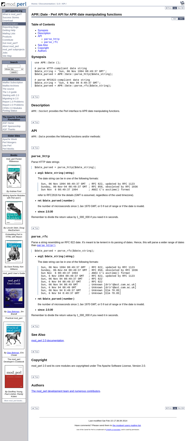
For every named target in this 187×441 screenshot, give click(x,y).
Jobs (5, 52)
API (40, 36)
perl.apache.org (14, 11)
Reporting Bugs (10, 27)
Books (14, 155)
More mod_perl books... (14, 401)
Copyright (43, 48)
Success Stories (11, 17)
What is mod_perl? (12, 14)
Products (7, 36)
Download (8, 20)
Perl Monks (8, 148)
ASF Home (8, 123)
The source (8, 89)
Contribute (8, 40)
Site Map (7, 56)
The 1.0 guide (10, 92)
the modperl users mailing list (127, 425)
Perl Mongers (9, 142)
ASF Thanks (9, 129)
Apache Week (10, 139)
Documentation (10, 24)
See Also (43, 45)
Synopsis (43, 30)
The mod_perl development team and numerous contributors (65, 391)
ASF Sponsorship (11, 126)
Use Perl (7, 145)
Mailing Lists (9, 33)
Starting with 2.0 (11, 95)
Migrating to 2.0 (10, 98)
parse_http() (46, 245)
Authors (42, 50)
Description (44, 33)
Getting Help (9, 30)
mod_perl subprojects (14, 49)
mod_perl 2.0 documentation (47, 340)
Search (14, 62)
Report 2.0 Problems (13, 105)
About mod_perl (11, 46)
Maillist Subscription (13, 82)
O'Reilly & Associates (113, 429)
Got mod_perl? (10, 43)
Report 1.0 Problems (13, 101)
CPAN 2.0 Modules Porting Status (12, 109)
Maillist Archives (11, 85)
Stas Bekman (13, 311)
